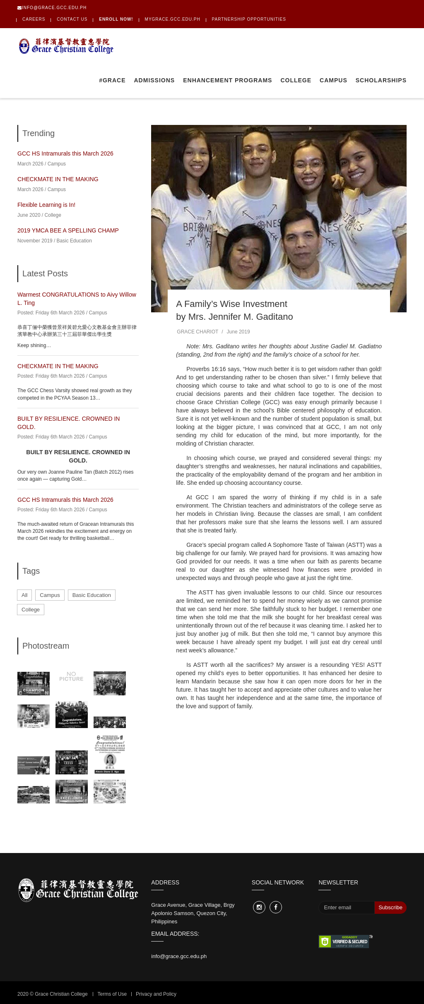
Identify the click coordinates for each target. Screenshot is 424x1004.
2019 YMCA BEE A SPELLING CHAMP (68, 230)
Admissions (154, 80)
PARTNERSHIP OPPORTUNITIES (249, 19)
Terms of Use (112, 994)
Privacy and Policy (156, 994)
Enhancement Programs (227, 80)
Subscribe (390, 907)
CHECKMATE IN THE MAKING (58, 179)
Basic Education (74, 241)
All (24, 595)
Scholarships (381, 80)
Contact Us (72, 19)
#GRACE (112, 80)
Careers (33, 19)
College (295, 80)
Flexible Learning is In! (46, 204)
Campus (333, 80)
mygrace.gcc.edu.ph (172, 19)
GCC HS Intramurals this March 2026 (65, 153)
